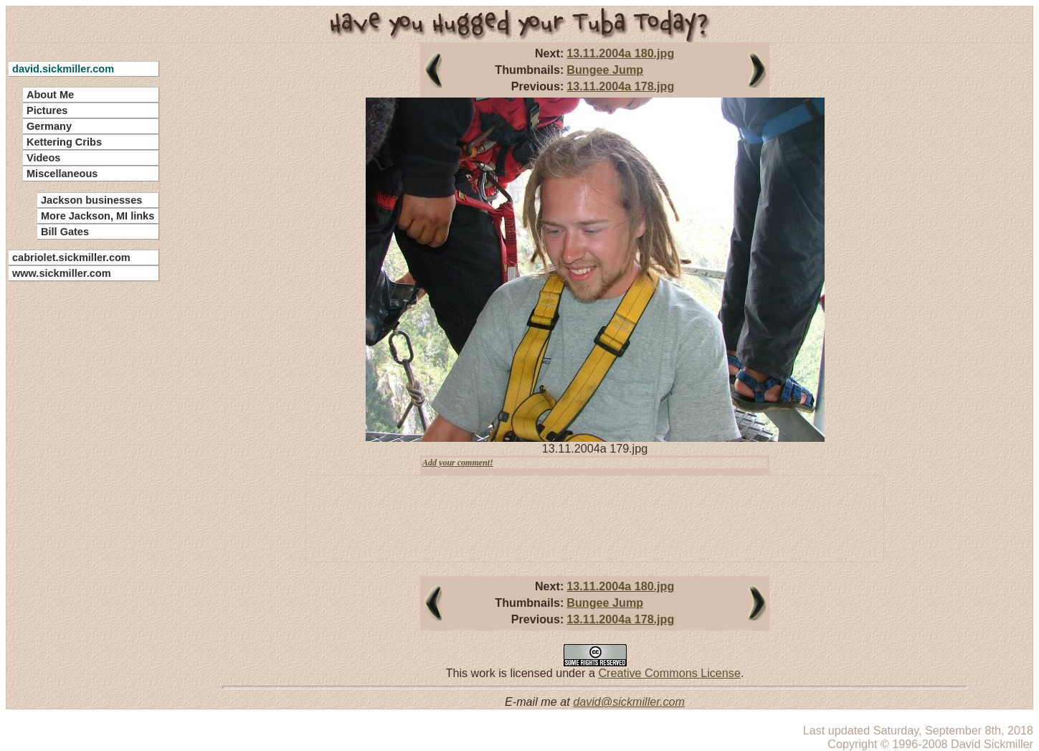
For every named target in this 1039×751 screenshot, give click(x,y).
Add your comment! (457, 463)
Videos (43, 158)
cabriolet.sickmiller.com (71, 257)
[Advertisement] (75, 502)
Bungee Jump (604, 69)
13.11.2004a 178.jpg (620, 86)
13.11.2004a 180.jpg (620, 53)
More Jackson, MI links (97, 216)
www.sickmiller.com (61, 273)
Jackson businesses (91, 200)
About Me (50, 94)
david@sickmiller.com (629, 701)
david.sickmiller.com (63, 69)
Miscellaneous (62, 173)
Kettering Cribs (64, 142)
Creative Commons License (669, 672)
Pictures (47, 110)
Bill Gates (65, 231)
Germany (49, 126)
